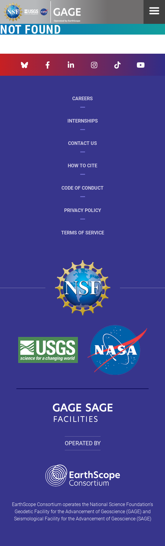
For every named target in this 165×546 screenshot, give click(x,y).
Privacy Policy (82, 210)
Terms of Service (82, 232)
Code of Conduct (82, 188)
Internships (82, 120)
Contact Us (82, 143)
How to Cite (82, 165)
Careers (82, 98)
